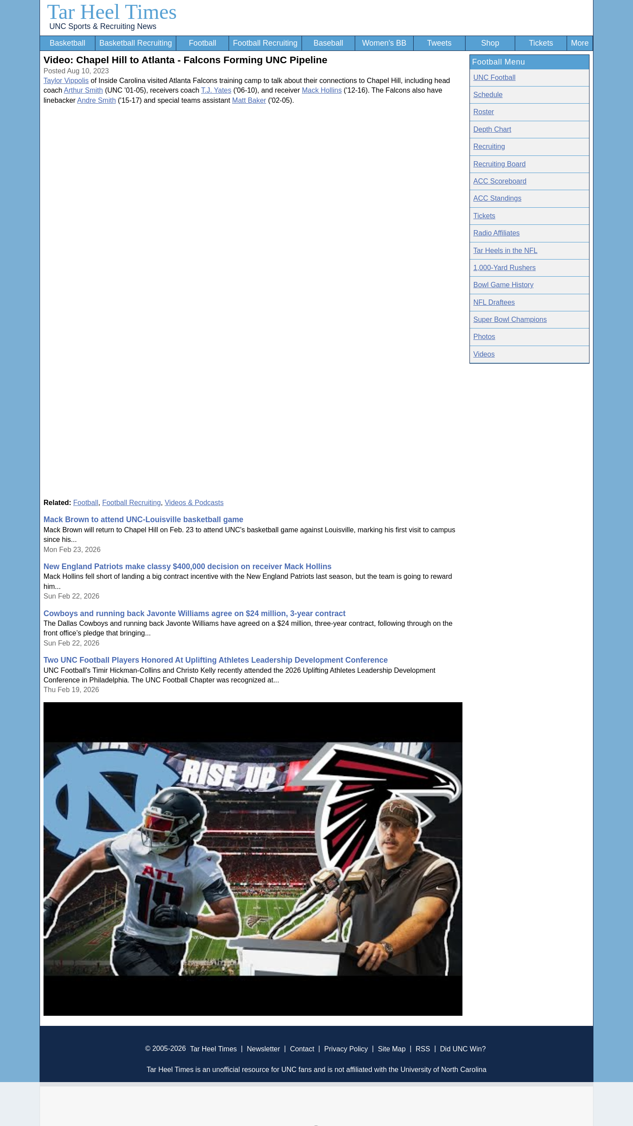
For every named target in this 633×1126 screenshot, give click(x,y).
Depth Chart (492, 129)
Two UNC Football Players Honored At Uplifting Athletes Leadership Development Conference (216, 660)
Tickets (541, 43)
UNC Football (494, 77)
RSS (422, 1048)
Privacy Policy (346, 1048)
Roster (483, 111)
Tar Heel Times (112, 11)
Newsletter (263, 1048)
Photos (484, 336)
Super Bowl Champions (510, 319)
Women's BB (384, 43)
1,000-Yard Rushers (504, 267)
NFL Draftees (494, 302)
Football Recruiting (265, 43)
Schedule (488, 94)
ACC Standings (497, 198)
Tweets (439, 43)
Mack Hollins (322, 90)
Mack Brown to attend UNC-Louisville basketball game (144, 519)
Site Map (392, 1048)
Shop (490, 43)
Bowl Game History (503, 285)
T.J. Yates (216, 90)
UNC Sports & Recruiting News (102, 26)
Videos (484, 354)
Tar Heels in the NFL (505, 250)
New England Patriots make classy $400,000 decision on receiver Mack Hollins (187, 566)
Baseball (328, 43)
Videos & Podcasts (194, 502)
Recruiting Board (499, 164)
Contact (302, 1048)
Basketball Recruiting (135, 43)
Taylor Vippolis (66, 80)
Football (202, 43)
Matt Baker (249, 100)
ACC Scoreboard (500, 181)
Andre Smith (96, 100)
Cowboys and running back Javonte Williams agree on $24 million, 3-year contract (195, 613)
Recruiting (489, 146)
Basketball (67, 43)
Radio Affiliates (496, 233)
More (580, 43)
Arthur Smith (83, 90)
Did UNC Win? (463, 1048)
